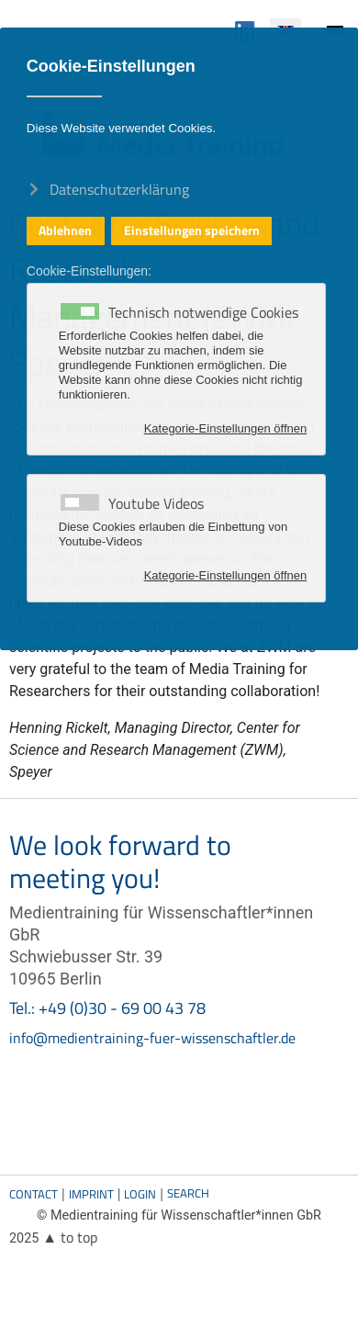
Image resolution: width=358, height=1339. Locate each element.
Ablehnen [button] (65, 230)
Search (188, 1193)
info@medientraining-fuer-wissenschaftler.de (152, 1038)
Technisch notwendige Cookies (203, 312)
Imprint (91, 1194)
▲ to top (69, 1237)
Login (140, 1194)
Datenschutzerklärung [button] (119, 188)
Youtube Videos (156, 503)
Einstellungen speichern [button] (192, 230)
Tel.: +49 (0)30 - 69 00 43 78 (107, 1008)
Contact (33, 1194)
